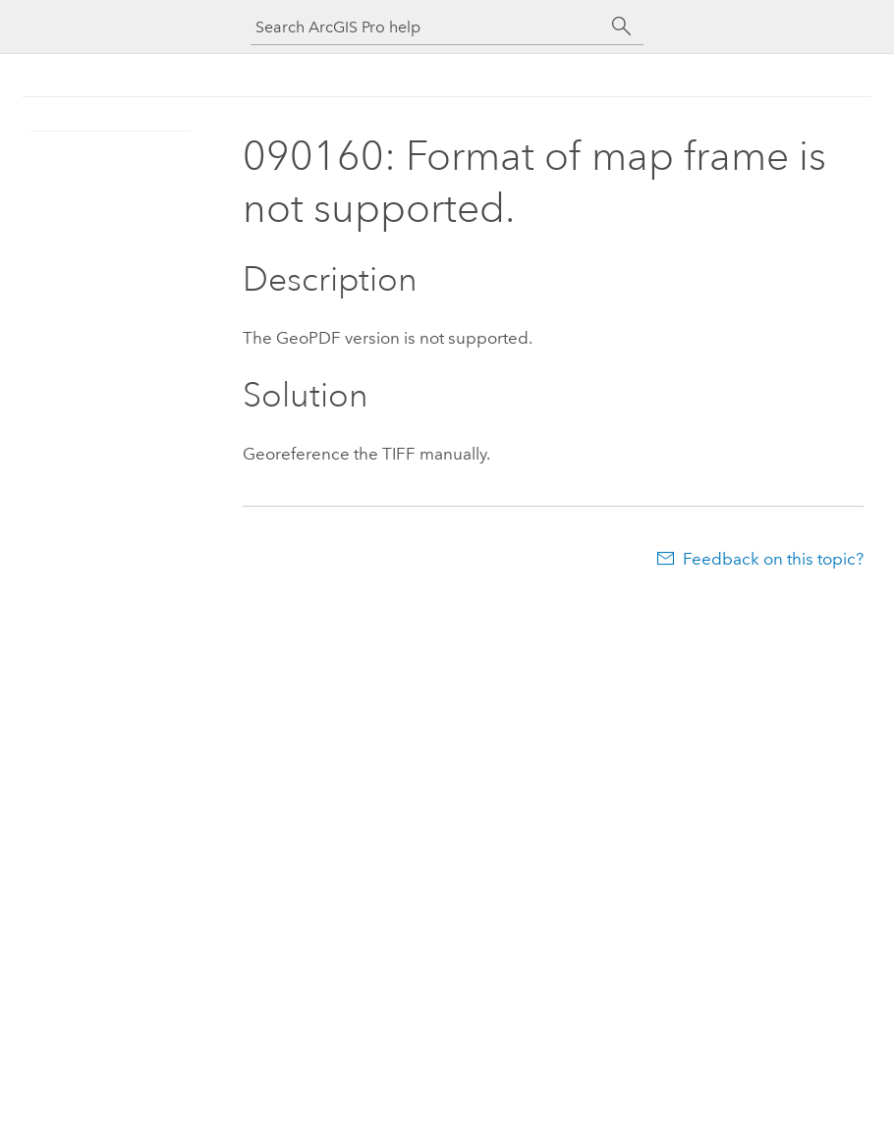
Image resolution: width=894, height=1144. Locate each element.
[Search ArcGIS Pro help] (427, 27)
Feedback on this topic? (773, 559)
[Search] (622, 26)
